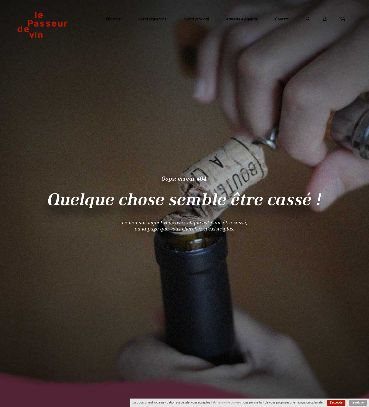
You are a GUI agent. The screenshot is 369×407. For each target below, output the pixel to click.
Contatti (282, 19)
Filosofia (113, 19)
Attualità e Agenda (242, 19)
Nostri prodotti (196, 19)
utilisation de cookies (226, 402)
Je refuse (358, 402)
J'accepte (336, 402)
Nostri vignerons (151, 19)
